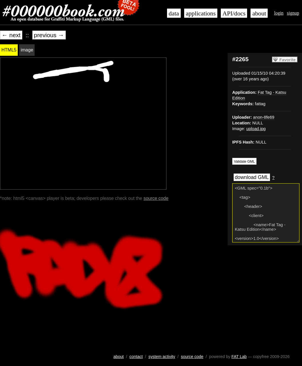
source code (156, 198)
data (174, 13)
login (278, 13)
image (27, 49)
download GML (252, 177)
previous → (49, 35)
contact (136, 356)
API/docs (233, 13)
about (259, 13)
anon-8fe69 (263, 117)
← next (11, 35)
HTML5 (8, 49)
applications (201, 13)
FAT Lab (239, 356)
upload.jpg (256, 128)
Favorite (287, 59)
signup (293, 13)
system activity (161, 356)
